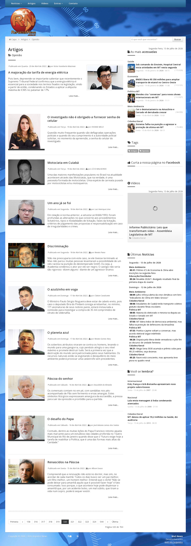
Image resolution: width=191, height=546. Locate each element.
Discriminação (57, 246)
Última (115, 521)
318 (50, 521)
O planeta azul (58, 333)
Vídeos (44, 3)
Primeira (14, 521)
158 (28, 521)
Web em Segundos (174, 542)
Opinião (35, 39)
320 (65, 521)
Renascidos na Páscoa (63, 462)
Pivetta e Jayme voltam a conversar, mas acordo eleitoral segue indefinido (152, 332)
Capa (12, 39)
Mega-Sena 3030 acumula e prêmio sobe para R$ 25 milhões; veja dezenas (155, 350)
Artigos (31, 3)
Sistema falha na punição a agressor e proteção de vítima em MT (156, 126)
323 (87, 521)
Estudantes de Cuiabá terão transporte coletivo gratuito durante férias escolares (155, 305)
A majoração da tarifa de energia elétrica (38, 72)
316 (36, 521)
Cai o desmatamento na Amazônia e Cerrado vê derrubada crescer (155, 111)
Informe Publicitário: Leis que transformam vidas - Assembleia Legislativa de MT (150, 230)
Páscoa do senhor (60, 379)
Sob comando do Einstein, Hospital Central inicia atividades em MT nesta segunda (158, 66)
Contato (73, 3)
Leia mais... (73, 95)
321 (72, 521)
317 (43, 521)
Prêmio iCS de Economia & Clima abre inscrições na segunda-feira (151, 271)
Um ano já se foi (59, 203)
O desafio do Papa (60, 419)
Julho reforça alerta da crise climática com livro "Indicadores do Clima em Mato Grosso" (155, 296)
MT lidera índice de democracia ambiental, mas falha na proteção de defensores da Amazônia (155, 323)
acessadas (142, 52)
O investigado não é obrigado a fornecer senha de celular (83, 119)
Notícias (16, 3)
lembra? (140, 371)
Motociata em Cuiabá (63, 163)
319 (58, 521)
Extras (58, 3)
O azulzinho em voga (62, 289)
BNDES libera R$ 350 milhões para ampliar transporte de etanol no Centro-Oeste (158, 81)
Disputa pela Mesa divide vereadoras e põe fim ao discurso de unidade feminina (155, 341)
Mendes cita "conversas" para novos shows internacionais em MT (158, 96)
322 (79, 521)
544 (101, 521)
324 (94, 521)
